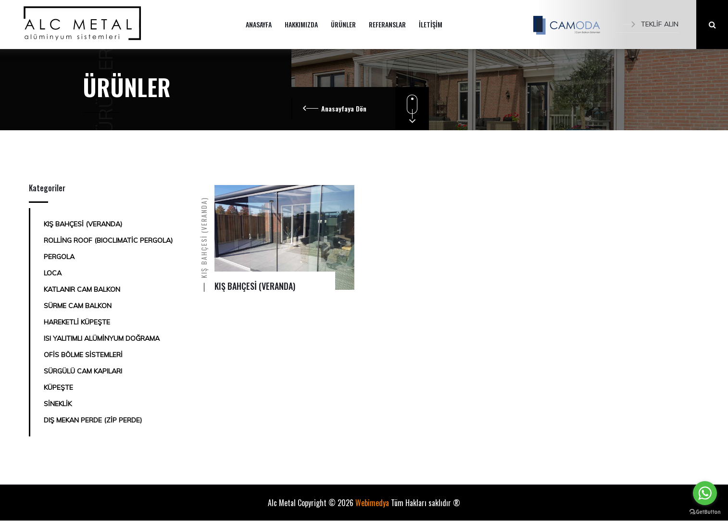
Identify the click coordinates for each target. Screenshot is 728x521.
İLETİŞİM (430, 24)
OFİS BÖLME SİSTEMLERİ (83, 354)
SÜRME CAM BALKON (78, 305)
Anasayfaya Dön (343, 108)
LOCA (53, 273)
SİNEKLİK (58, 403)
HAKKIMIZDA (301, 24)
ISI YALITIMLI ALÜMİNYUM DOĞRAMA (102, 338)
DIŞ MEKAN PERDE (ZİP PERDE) (93, 420)
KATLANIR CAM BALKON (82, 289)
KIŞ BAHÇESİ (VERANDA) (83, 224)
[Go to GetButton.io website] (705, 511)
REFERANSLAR (387, 24)
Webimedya (372, 503)
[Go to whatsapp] (705, 493)
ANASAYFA (259, 24)
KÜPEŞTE (58, 387)
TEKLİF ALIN (650, 24)
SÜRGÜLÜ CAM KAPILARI (83, 371)
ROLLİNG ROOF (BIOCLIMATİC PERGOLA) (108, 240)
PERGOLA (59, 256)
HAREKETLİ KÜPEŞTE (77, 322)
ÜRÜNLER (343, 24)
